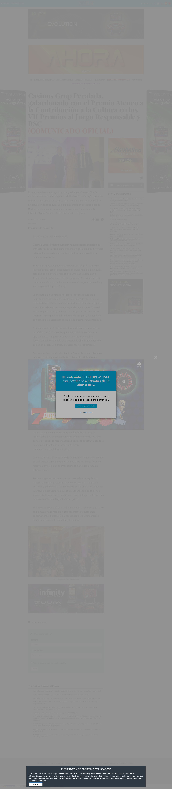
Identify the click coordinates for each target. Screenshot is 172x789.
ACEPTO (35, 784)
